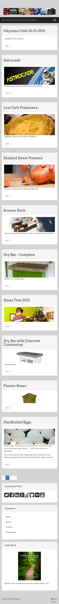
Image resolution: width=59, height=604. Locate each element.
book (28, 583)
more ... (8, 46)
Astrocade (12, 60)
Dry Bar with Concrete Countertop (22, 343)
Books (8, 517)
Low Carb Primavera (20, 107)
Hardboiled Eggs (17, 422)
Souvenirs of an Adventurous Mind (19, 20)
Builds (8, 522)
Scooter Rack (14, 210)
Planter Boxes (15, 386)
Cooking (9, 527)
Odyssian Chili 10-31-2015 (24, 31)
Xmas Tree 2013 (17, 300)
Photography (11, 532)
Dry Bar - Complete (19, 255)
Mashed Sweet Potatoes (23, 158)
